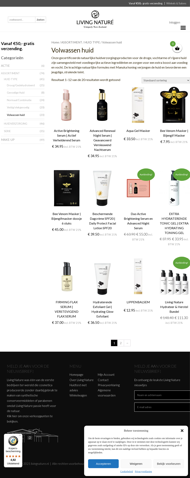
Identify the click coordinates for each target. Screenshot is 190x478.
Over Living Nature (82, 380)
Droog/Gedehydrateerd (21, 85)
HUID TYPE (10, 79)
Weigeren (136, 463)
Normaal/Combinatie (19, 100)
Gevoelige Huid (15, 92)
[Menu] (20, 436)
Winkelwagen (78, 395)
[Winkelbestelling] (166, 80)
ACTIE (5, 65)
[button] (182, 431)
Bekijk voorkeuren (169, 463)
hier (14, 416)
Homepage (76, 374)
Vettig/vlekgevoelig (18, 107)
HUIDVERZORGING (15, 123)
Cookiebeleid (126, 471)
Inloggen (174, 22)
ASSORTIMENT (10, 73)
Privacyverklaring (143, 471)
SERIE (7, 131)
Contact (103, 380)
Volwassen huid (16, 114)
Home (55, 42)
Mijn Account (106, 374)
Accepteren (103, 463)
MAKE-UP (8, 139)
